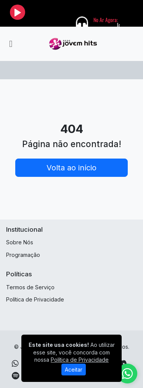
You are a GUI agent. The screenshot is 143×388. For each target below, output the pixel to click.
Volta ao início (71, 167)
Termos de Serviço (30, 287)
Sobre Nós (19, 242)
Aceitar (73, 369)
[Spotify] (15, 375)
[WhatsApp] (15, 363)
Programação (23, 255)
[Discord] (122, 363)
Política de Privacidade (35, 299)
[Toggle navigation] (11, 44)
